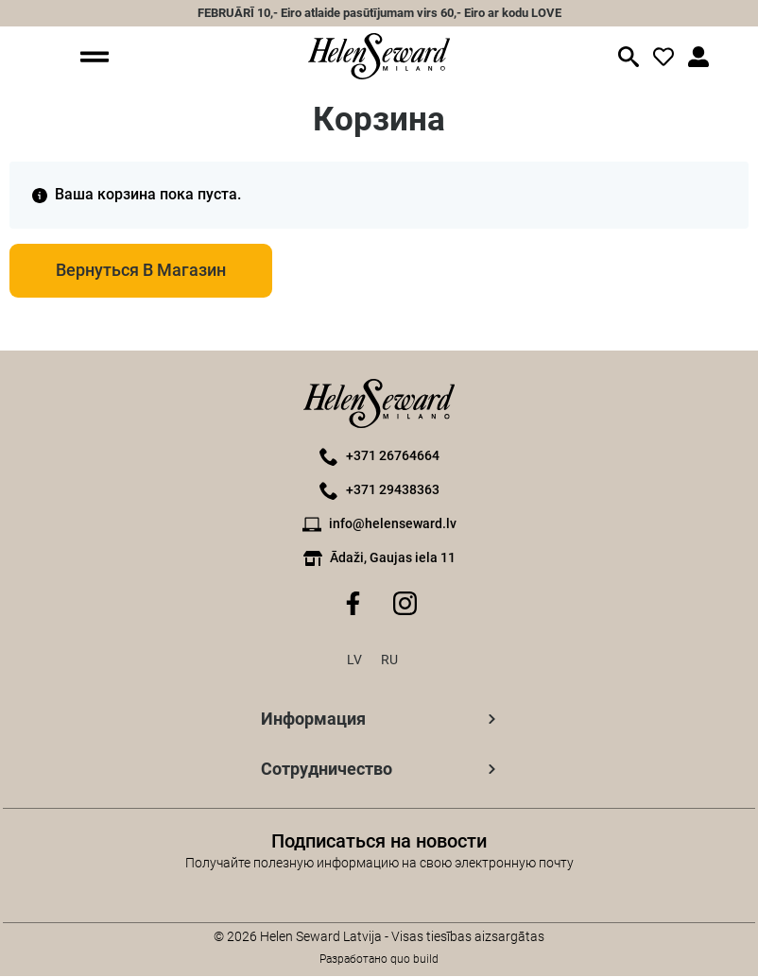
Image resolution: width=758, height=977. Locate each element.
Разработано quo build (379, 960)
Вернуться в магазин (143, 271)
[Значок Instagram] (405, 604)
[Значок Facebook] (353, 604)
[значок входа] (663, 56)
